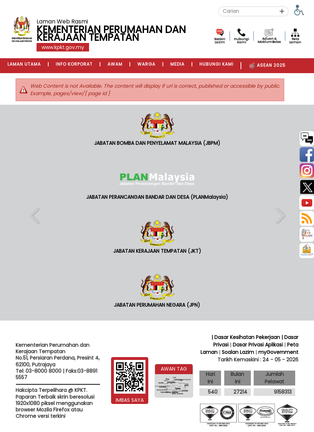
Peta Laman (295, 40)
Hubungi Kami (241, 40)
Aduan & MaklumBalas (269, 40)
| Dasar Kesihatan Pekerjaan (246, 337)
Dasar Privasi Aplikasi (258, 344)
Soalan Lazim (219, 40)
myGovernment (278, 352)
